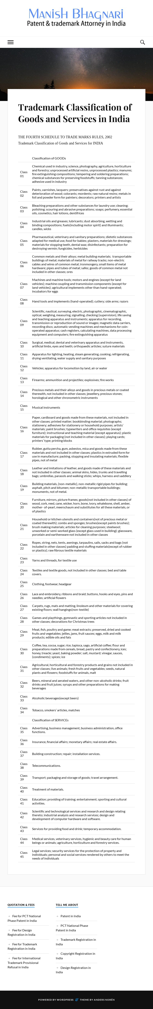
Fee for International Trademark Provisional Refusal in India (24, 962)
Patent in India (71, 916)
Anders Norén (104, 999)
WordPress (65, 999)
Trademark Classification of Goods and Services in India (75, 112)
